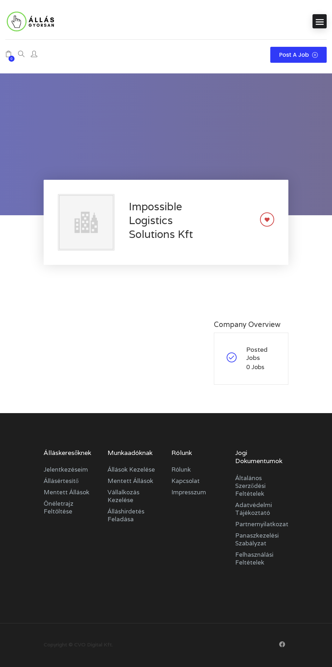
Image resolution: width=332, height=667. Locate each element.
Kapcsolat (185, 481)
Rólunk (181, 469)
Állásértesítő (61, 481)
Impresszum (188, 492)
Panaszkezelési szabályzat (257, 539)
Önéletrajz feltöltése (58, 507)
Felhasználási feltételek (254, 558)
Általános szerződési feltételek (250, 486)
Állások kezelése (131, 469)
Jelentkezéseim (66, 469)
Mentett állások (66, 492)
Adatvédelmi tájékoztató (253, 509)
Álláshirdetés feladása (125, 515)
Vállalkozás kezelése (123, 496)
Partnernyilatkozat (261, 524)
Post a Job (298, 55)
